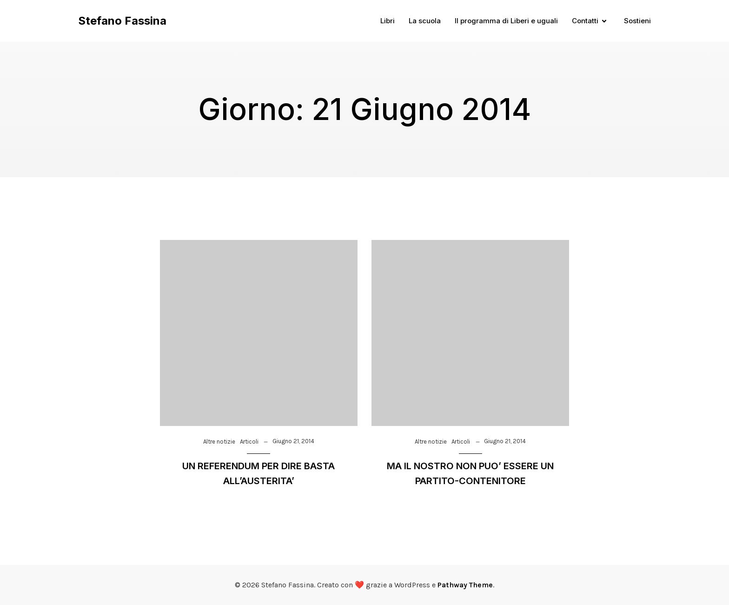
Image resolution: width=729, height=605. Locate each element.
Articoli (249, 441)
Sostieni (637, 20)
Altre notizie (219, 441)
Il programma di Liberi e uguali (506, 20)
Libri (387, 20)
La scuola (425, 20)
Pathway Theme (465, 584)
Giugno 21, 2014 (293, 441)
